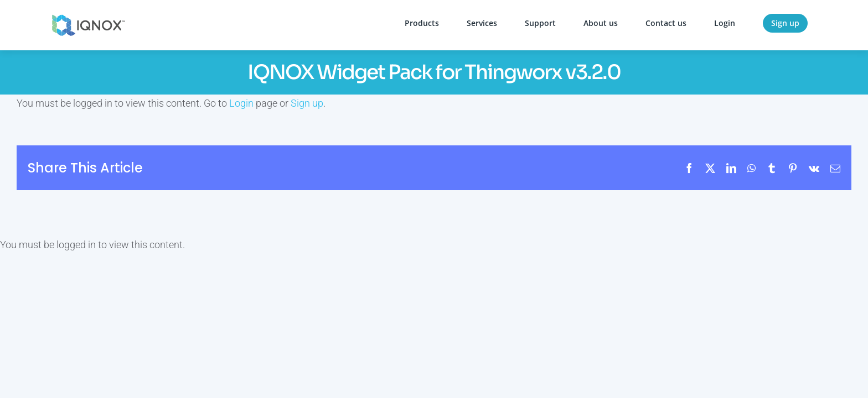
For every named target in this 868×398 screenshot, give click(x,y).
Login (241, 103)
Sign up (307, 103)
